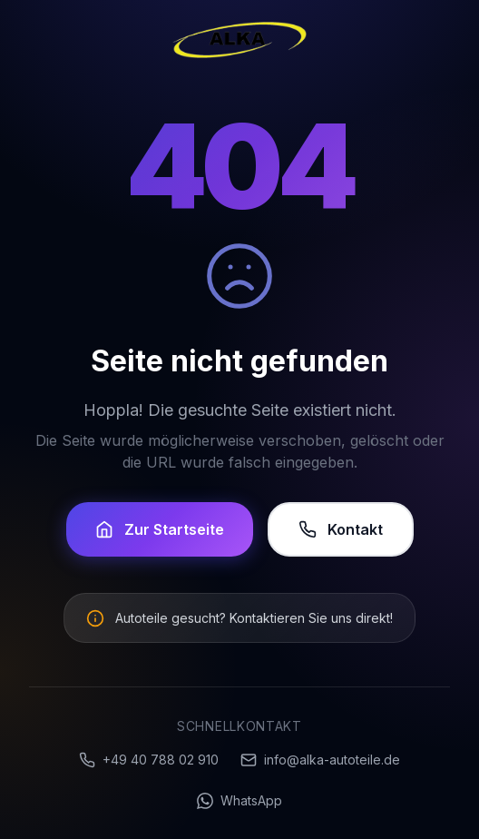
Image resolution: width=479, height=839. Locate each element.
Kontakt (340, 529)
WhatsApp (239, 801)
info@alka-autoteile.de (320, 760)
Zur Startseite (159, 529)
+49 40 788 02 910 (149, 760)
